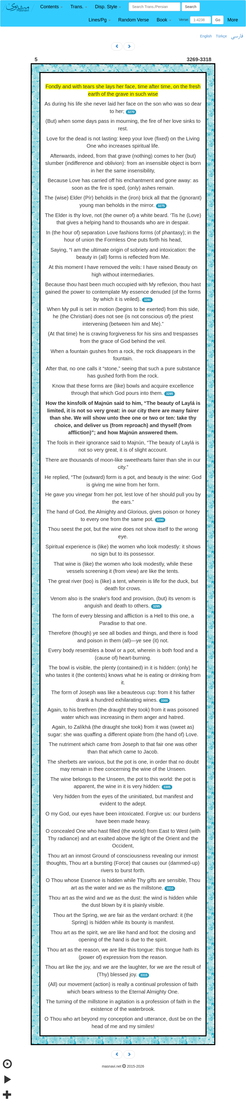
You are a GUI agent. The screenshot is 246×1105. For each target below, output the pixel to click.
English (206, 36)
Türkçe (221, 36)
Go (217, 20)
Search (190, 7)
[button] (51, 6)
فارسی (237, 36)
